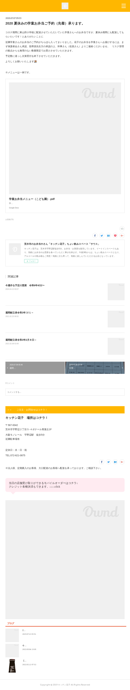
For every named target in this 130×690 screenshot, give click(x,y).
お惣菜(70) (9, 219)
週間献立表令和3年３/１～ (19, 312)
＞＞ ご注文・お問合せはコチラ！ (27, 409)
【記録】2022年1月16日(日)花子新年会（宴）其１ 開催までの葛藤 (53, 661)
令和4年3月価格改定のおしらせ (36, 645)
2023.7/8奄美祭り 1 (31, 630)
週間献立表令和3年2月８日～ (21, 339)
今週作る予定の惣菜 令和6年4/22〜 (25, 285)
